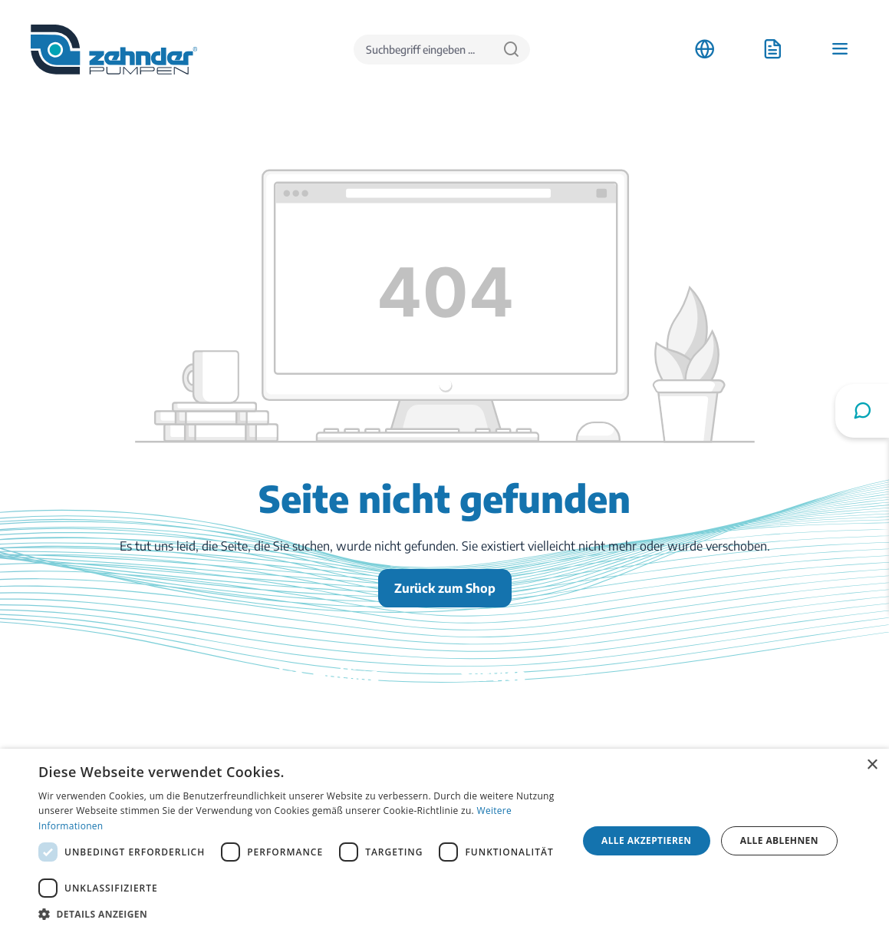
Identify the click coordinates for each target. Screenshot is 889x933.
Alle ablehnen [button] (779, 840)
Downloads (491, 710)
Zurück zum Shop (445, 588)
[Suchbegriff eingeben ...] (423, 50)
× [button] (871, 765)
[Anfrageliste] (772, 49)
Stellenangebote (725, 731)
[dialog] (444, 841)
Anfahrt (703, 710)
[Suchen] (511, 50)
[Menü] (840, 49)
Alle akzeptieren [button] (646, 840)
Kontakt (482, 731)
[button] (299, 913)
